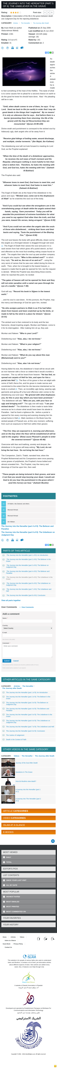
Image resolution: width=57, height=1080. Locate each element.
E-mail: (4, 632)
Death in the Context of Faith (14, 739)
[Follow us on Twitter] (46, 939)
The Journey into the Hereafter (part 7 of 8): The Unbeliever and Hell (27, 590)
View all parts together (11, 600)
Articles (15, 23)
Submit (7, 661)
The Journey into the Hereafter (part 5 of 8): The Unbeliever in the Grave (28, 578)
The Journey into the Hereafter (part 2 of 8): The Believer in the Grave (27, 560)
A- (45, 12)
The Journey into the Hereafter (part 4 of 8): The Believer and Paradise (27, 527)
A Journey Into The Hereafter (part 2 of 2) (28, 800)
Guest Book (6, 944)
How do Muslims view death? (26, 781)
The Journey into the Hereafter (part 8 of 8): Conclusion (24, 595)
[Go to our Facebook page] (39, 939)
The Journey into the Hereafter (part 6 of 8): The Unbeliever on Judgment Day (28, 533)
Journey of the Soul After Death (27, 763)
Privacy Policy (18, 944)
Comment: (6, 643)
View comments (27, 607)
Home (4, 937)
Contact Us (8, 947)
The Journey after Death (41, 23)
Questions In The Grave (24, 772)
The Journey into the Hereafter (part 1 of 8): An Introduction (25, 555)
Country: (5, 625)
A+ (52, 12)
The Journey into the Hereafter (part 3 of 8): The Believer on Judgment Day (26, 566)
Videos (16, 756)
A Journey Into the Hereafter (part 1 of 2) (28, 790)
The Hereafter (25, 23)
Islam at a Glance (10, 940)
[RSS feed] (52, 939)
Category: (6, 23)
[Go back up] (53, 841)
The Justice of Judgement (13, 735)
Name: (5, 618)
